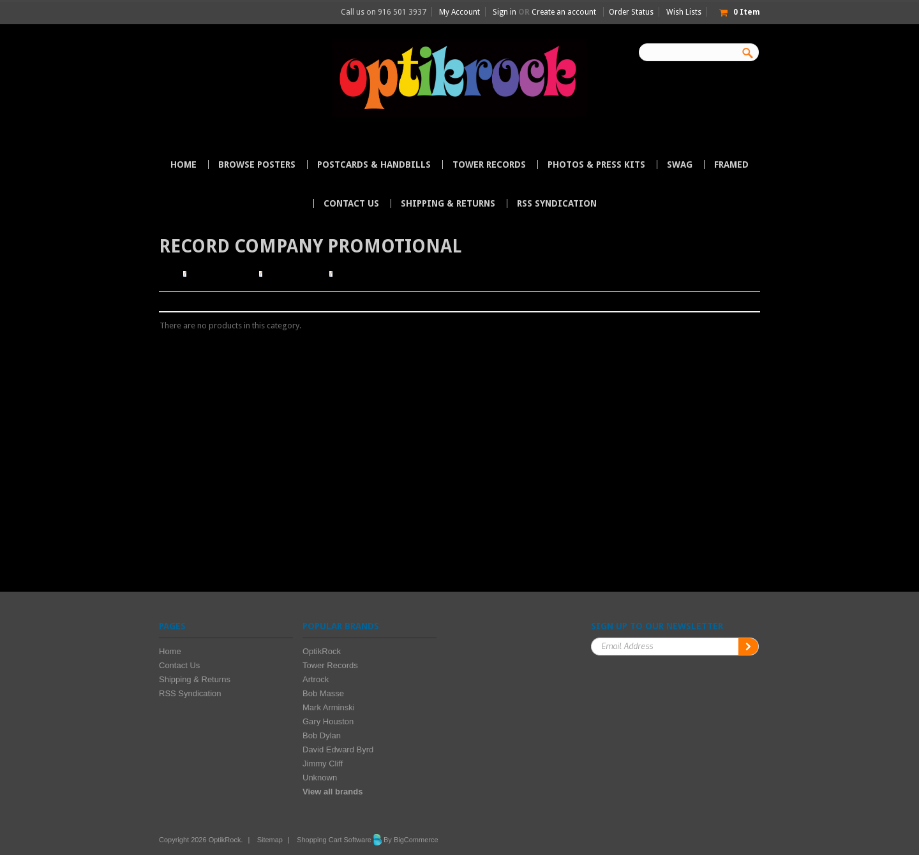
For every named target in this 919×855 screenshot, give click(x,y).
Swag (679, 164)
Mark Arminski (329, 707)
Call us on (383, 12)
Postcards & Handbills (374, 164)
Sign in (504, 12)
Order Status (631, 12)
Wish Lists (683, 12)
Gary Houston (328, 721)
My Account (459, 12)
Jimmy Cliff (323, 763)
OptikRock (322, 651)
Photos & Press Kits (596, 164)
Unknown (320, 777)
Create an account (564, 12)
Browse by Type (295, 274)
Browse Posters (256, 164)
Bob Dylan (322, 735)
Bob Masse (323, 693)
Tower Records (489, 164)
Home (169, 274)
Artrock (316, 679)
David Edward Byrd (338, 749)
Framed (731, 164)
